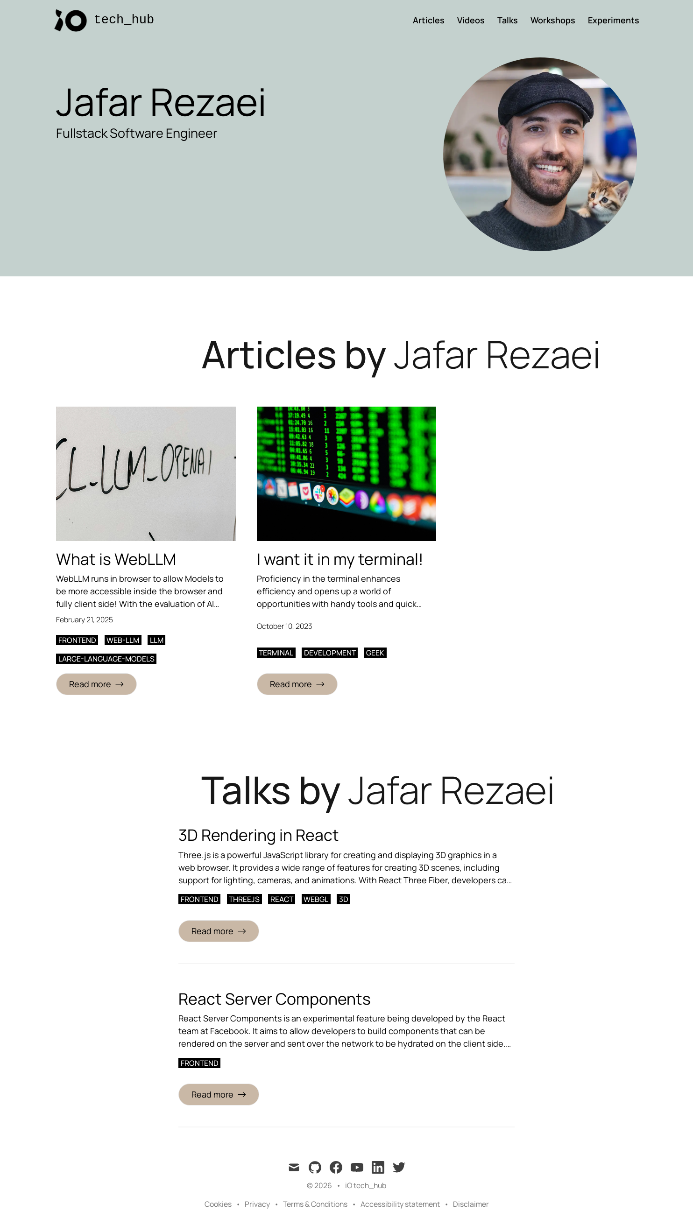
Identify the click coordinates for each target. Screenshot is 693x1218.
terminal (276, 653)
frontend (77, 640)
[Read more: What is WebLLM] (96, 684)
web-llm (122, 640)
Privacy (257, 1204)
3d (343, 899)
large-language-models (106, 659)
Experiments (613, 20)
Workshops (552, 20)
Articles (429, 20)
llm (156, 640)
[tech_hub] (101, 20)
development (330, 653)
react (281, 899)
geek (375, 653)
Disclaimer (471, 1204)
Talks (507, 20)
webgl (316, 899)
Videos (471, 20)
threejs (244, 899)
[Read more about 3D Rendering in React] (218, 931)
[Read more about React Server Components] (218, 1094)
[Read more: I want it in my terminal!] (297, 684)
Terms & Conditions (315, 1204)
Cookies (218, 1204)
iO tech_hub (365, 1185)
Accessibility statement (400, 1204)
